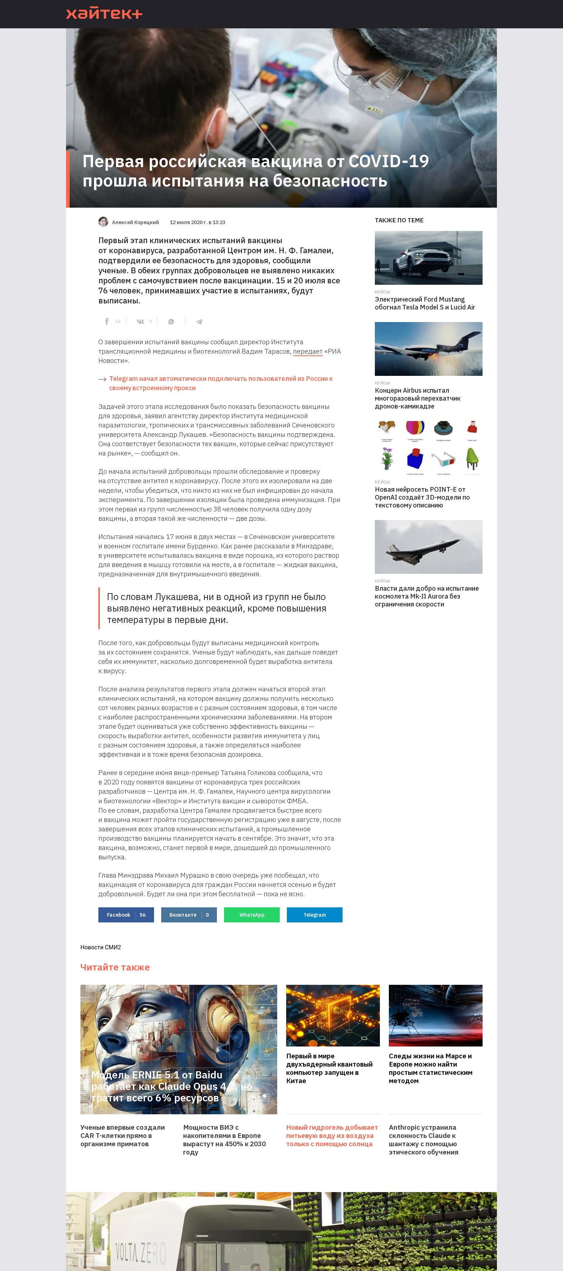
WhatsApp (252, 915)
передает (308, 351)
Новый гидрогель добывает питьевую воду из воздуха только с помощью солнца (332, 1135)
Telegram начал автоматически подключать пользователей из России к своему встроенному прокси (221, 383)
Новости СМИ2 (100, 947)
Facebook (126, 915)
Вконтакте (189, 915)
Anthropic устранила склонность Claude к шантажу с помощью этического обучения (424, 1139)
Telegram (314, 915)
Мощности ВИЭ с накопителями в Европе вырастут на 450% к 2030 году (224, 1139)
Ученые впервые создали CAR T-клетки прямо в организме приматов (122, 1135)
